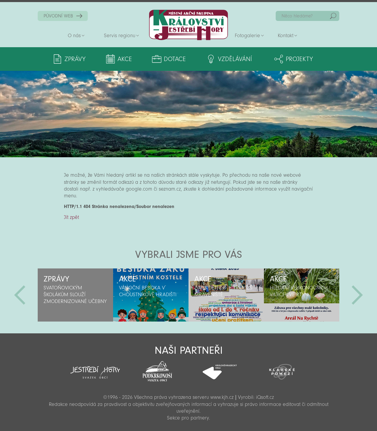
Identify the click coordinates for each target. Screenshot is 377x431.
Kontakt (285, 35)
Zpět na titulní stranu (188, 24)
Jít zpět (71, 217)
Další (357, 295)
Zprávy (75, 59)
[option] (75, 295)
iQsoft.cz (265, 397)
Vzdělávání (235, 59)
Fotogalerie (247, 35)
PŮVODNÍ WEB (58, 16)
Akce (125, 59)
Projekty (299, 59)
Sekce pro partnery (188, 418)
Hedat (333, 16)
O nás (74, 35)
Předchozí (19, 295)
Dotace (175, 59)
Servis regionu (119, 35)
